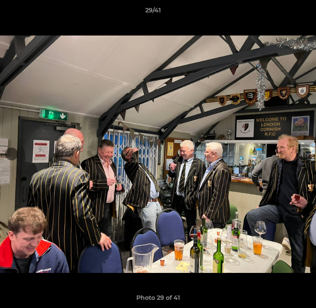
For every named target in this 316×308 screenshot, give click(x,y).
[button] (285, 12)
